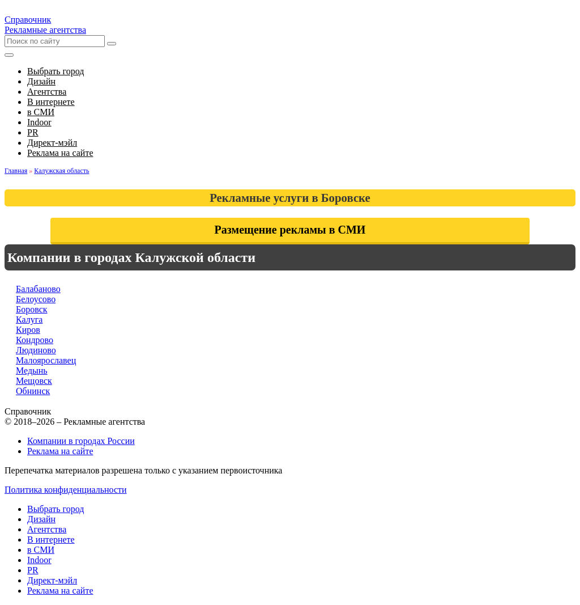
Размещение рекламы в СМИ (290, 229)
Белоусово (36, 299)
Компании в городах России (81, 441)
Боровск (32, 309)
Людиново (36, 350)
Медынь (32, 370)
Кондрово (34, 340)
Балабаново (38, 289)
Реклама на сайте (60, 451)
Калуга (29, 319)
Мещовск (34, 381)
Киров (28, 330)
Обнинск (33, 391)
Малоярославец (46, 360)
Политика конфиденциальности (66, 489)
